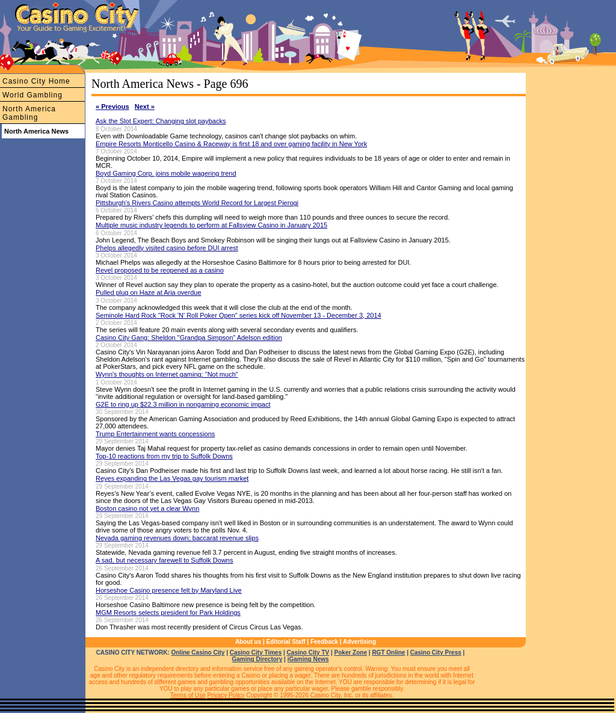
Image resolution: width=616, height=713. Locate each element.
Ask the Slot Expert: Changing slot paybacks (161, 121)
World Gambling (32, 95)
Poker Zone (350, 652)
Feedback (324, 641)
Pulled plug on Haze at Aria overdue (149, 292)
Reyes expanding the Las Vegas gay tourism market (172, 478)
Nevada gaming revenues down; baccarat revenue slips (177, 538)
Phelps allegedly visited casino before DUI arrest (167, 248)
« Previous (112, 106)
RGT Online (388, 652)
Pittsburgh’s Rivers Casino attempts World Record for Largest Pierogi (197, 202)
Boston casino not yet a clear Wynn (147, 508)
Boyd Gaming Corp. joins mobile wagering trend (166, 173)
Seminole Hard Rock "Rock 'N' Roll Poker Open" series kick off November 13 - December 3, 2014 (238, 315)
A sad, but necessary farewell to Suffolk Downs (164, 560)
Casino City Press (435, 652)
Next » (145, 106)
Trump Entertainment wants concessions (155, 433)
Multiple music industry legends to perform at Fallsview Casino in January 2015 (211, 225)
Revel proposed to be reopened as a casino (160, 270)
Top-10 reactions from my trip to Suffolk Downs (164, 456)
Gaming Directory (257, 659)
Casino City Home (36, 81)
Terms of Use (188, 695)
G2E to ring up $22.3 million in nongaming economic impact (183, 404)
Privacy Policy (225, 695)
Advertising (359, 641)
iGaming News (308, 659)
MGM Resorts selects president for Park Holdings (168, 612)
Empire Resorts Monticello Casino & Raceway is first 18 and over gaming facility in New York (231, 143)
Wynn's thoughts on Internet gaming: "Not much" (167, 374)
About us (248, 641)
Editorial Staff (286, 641)
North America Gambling (29, 113)
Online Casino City (197, 652)
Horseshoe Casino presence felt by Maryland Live (169, 590)
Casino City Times (256, 652)
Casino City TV (308, 652)
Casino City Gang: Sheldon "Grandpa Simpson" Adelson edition (189, 337)
